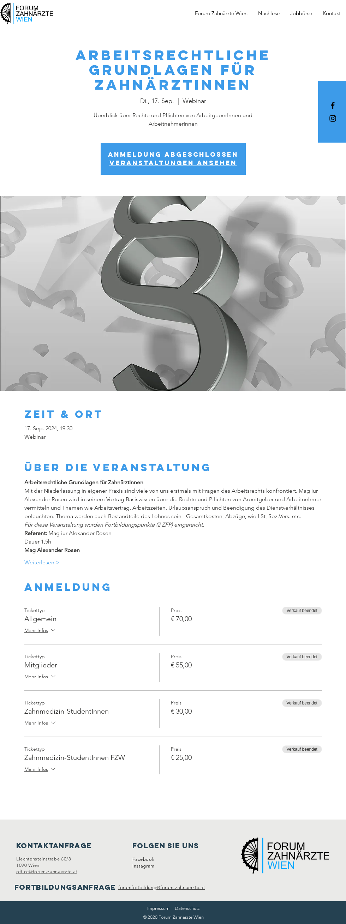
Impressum (158, 908)
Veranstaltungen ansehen (173, 163)
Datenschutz (187, 908)
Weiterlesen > (42, 562)
